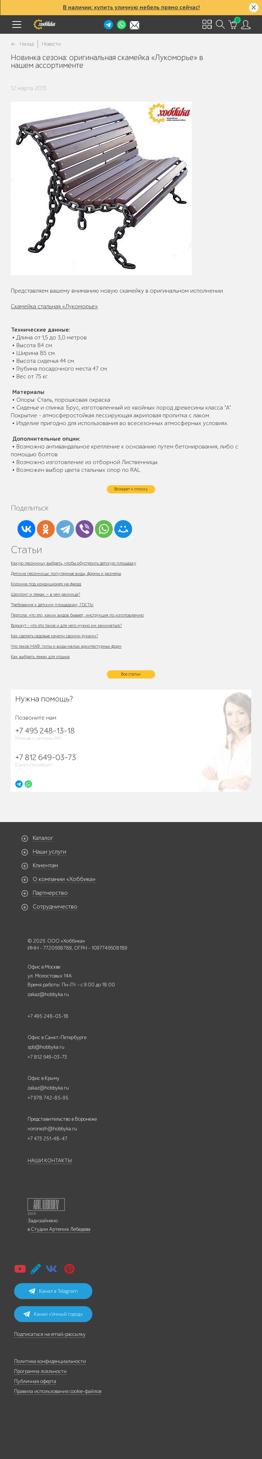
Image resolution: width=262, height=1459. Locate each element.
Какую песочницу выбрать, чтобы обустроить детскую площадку (73, 563)
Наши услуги (49, 851)
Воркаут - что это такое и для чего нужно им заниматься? (66, 625)
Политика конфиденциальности (50, 1361)
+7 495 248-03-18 (48, 1016)
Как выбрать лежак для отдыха (40, 656)
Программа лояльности (40, 1371)
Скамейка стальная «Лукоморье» (54, 306)
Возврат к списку (131, 489)
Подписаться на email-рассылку (50, 1334)
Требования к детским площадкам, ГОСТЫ (52, 604)
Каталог (43, 838)
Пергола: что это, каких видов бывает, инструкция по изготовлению (77, 615)
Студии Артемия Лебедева (60, 1229)
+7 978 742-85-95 (48, 1098)
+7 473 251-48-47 (47, 1139)
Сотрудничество (55, 906)
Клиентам (45, 865)
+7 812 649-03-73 (47, 1057)
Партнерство (50, 893)
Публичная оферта (35, 1381)
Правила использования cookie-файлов (57, 1391)
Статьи (26, 549)
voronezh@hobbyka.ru (52, 1129)
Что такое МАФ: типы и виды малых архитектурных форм (66, 646)
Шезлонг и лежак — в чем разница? (45, 594)
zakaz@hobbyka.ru (48, 994)
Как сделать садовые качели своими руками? (54, 635)
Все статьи (131, 674)
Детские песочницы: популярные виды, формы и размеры (66, 573)
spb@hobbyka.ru (46, 1047)
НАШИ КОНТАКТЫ (50, 1160)
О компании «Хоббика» (64, 879)
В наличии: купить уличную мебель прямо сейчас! (131, 7)
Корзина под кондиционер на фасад (46, 583)
